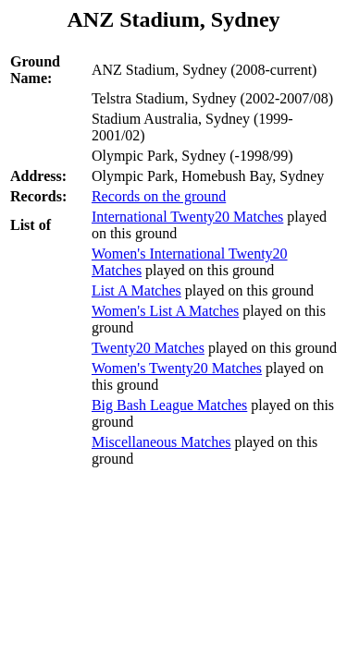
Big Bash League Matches (169, 405)
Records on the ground (159, 196)
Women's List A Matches (165, 311)
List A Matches (136, 290)
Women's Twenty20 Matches (177, 368)
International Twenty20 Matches (187, 216)
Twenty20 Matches (148, 348)
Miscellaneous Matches (161, 442)
